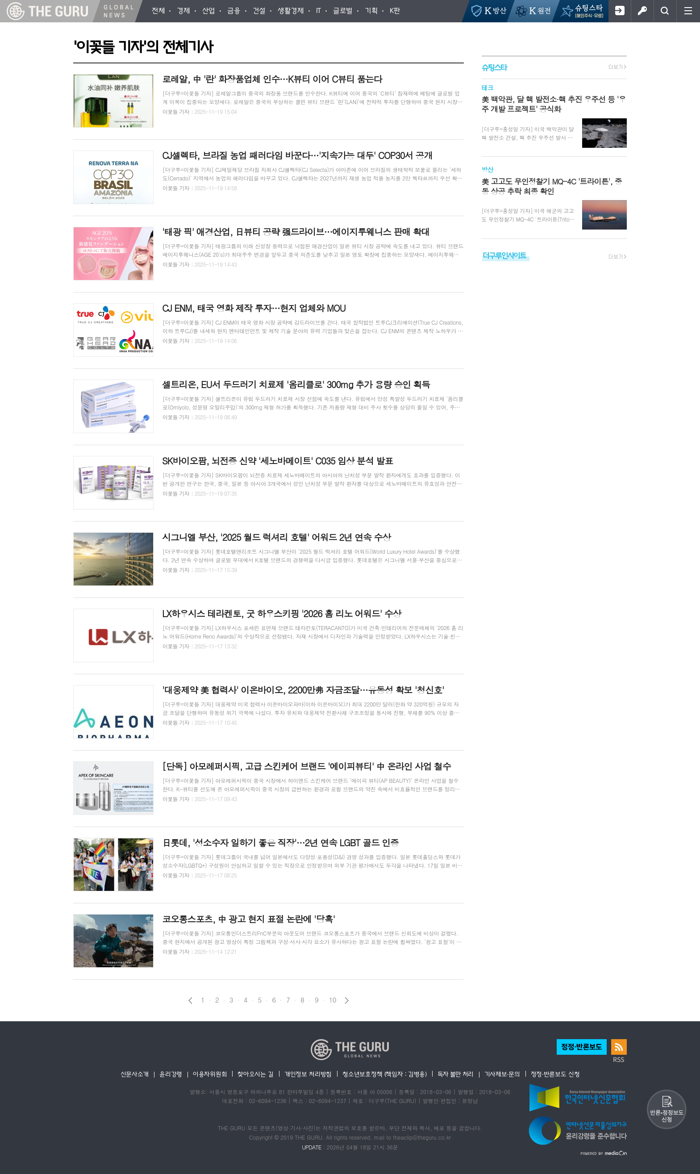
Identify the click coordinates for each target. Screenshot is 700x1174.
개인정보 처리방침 (308, 1074)
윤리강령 (170, 1074)
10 (332, 999)
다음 (347, 1000)
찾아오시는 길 (256, 1074)
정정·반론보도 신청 (555, 1074)
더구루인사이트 (504, 255)
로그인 (642, 11)
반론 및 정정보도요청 (666, 1109)
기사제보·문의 (502, 1074)
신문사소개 (135, 1074)
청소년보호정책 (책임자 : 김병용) (384, 1074)
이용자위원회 (210, 1074)
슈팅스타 (494, 67)
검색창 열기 (665, 11)
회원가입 (619, 11)
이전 (190, 1000)
